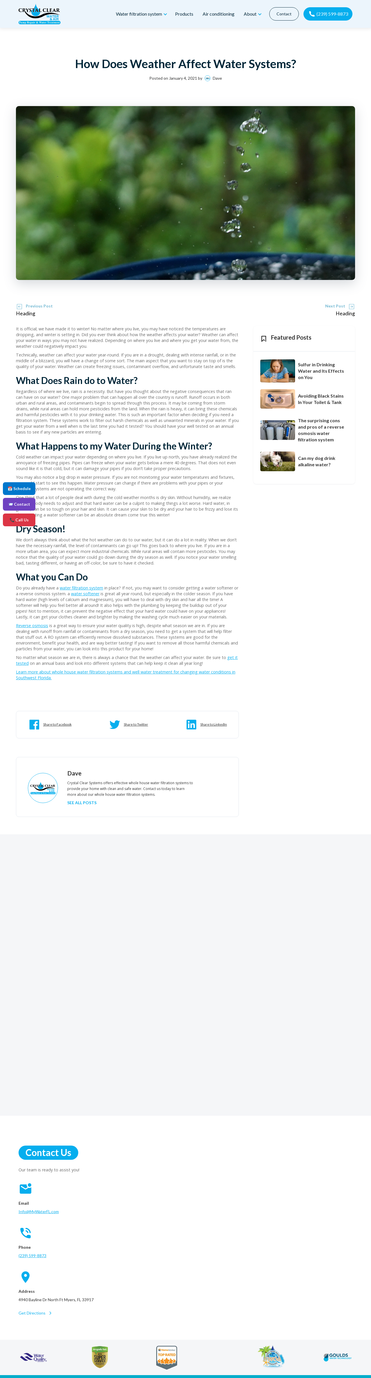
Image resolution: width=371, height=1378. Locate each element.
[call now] (327, 14)
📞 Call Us (19, 519)
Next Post (335, 305)
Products (183, 14)
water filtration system (81, 588)
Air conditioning (217, 14)
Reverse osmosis (32, 625)
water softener (85, 593)
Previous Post (39, 305)
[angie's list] (100, 1357)
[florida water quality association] (271, 1357)
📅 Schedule (19, 488)
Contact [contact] (282, 13)
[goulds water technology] (338, 1357)
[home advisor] (167, 1357)
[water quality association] (33, 1357)
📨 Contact (19, 504)
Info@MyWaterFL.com (39, 1211)
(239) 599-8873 (32, 1255)
